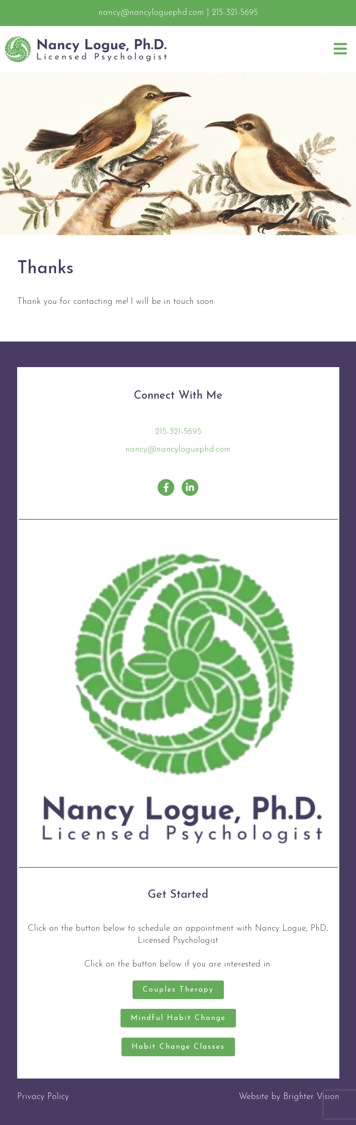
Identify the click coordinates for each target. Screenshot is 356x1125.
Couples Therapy (178, 989)
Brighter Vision (311, 1096)
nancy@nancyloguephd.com (178, 449)
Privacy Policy (43, 1096)
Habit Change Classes (178, 1047)
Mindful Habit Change (178, 1018)
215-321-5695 (178, 432)
